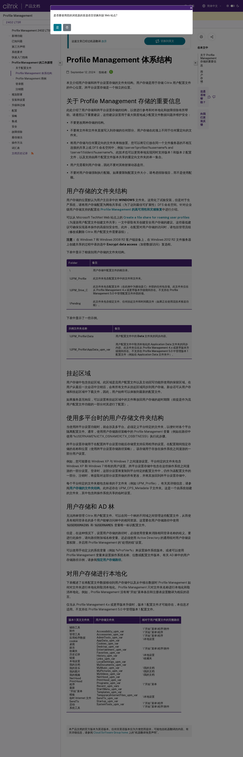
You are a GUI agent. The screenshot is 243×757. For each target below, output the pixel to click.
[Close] (191, 7)
